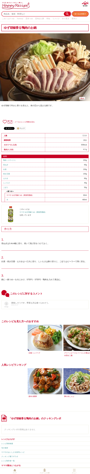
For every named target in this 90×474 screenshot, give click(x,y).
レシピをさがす (8, 439)
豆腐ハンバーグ (34, 353)
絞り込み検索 (80, 14)
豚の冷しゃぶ (69, 396)
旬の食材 (4, 448)
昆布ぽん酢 (39, 18)
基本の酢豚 (33, 396)
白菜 (5, 169)
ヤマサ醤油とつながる (11, 465)
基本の (74, 18)
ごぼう (5, 187)
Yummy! (20, 18)
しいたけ (6, 183)
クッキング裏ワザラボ (9, 456)
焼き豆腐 (6, 174)
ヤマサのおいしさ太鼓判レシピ (13, 452)
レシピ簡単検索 (7, 444)
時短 (48, 18)
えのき (5, 178)
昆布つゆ (29, 18)
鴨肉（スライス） (9, 160)
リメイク (56, 18)
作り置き (65, 18)
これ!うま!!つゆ (8, 18)
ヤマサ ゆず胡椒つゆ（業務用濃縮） (20, 195)
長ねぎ (5, 165)
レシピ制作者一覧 (8, 461)
